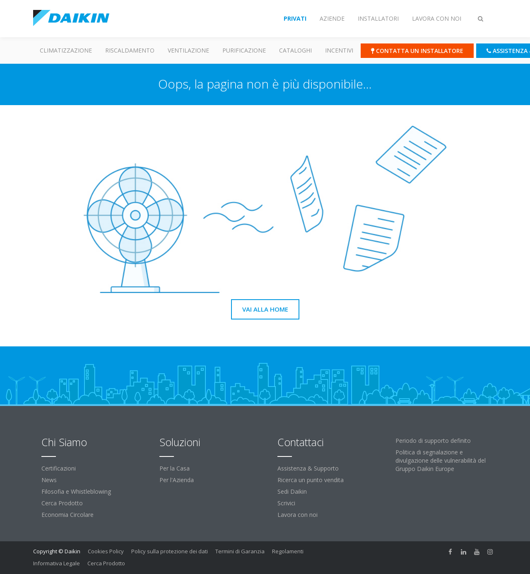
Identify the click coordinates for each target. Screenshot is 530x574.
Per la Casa (174, 468)
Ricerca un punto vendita (310, 480)
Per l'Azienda (176, 480)
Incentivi (339, 50)
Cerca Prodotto (62, 503)
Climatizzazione (66, 50)
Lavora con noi (297, 515)
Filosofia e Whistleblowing (76, 491)
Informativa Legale (56, 563)
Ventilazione (188, 50)
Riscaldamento (129, 50)
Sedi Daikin (292, 491)
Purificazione (244, 50)
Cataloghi (295, 50)
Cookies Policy (106, 551)
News (49, 480)
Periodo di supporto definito (433, 440)
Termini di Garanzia (240, 551)
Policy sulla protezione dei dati (169, 551)
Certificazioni (58, 468)
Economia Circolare (67, 515)
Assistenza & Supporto (308, 468)
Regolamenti (288, 551)
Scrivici (286, 503)
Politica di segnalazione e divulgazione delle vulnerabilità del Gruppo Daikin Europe (440, 460)
